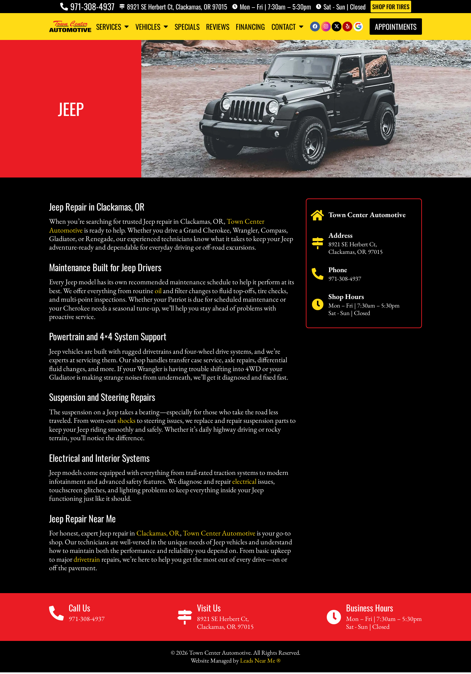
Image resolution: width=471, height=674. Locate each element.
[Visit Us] (184, 617)
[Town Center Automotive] (317, 215)
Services (112, 26)
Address (340, 235)
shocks (126, 420)
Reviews (217, 26)
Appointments (396, 26)
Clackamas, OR (158, 533)
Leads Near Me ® (260, 660)
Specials (187, 26)
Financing (250, 26)
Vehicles (151, 26)
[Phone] (317, 274)
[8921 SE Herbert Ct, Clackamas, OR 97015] (122, 6)
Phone (337, 269)
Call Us (79, 607)
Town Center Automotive (219, 533)
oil (158, 290)
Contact (287, 26)
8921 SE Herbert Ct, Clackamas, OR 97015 (177, 6)
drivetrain (87, 559)
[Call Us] (56, 613)
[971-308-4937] (64, 6)
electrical (244, 481)
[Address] (317, 243)
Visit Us (209, 607)
